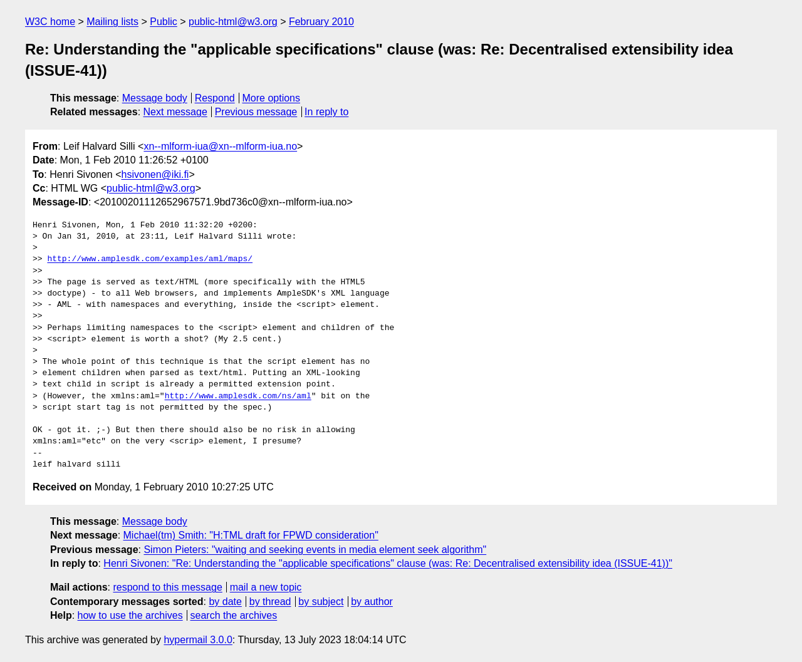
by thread (270, 601)
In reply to (326, 111)
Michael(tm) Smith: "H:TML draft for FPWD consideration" (250, 535)
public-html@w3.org (233, 21)
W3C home (50, 21)
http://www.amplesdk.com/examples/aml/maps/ (150, 259)
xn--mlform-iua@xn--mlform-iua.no (220, 146)
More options (271, 98)
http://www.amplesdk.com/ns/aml (238, 396)
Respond (215, 98)
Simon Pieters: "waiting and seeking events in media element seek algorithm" (314, 549)
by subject (320, 601)
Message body (154, 98)
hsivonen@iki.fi (155, 174)
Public (163, 21)
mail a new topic (266, 587)
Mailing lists (112, 21)
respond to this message (167, 587)
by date (225, 601)
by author (372, 601)
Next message (175, 111)
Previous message (256, 111)
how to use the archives (130, 615)
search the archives (234, 615)
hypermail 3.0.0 (198, 639)
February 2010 (321, 21)
